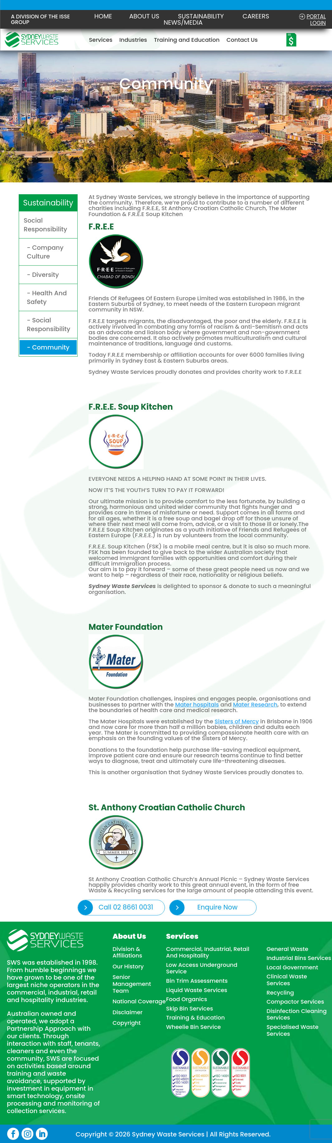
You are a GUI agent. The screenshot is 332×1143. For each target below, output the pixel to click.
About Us (144, 16)
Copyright (127, 1023)
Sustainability (201, 16)
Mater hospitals (197, 703)
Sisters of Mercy (237, 720)
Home (103, 16)
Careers (256, 16)
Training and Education (187, 41)
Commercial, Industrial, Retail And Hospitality (207, 952)
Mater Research (256, 703)
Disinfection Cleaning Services (297, 1014)
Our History (128, 966)
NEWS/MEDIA (183, 22)
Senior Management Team (132, 984)
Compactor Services (295, 1001)
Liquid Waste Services (196, 990)
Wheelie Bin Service (193, 1027)
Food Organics (186, 999)
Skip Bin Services (189, 1008)
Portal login (316, 20)
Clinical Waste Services (287, 979)
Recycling (280, 992)
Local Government (292, 967)
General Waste (287, 949)
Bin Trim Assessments (197, 980)
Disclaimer (127, 1012)
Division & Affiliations (127, 952)
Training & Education (195, 1017)
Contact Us (241, 41)
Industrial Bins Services (299, 958)
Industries (133, 41)
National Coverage (139, 1001)
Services (101, 41)
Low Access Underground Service (202, 968)
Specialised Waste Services (293, 1030)
